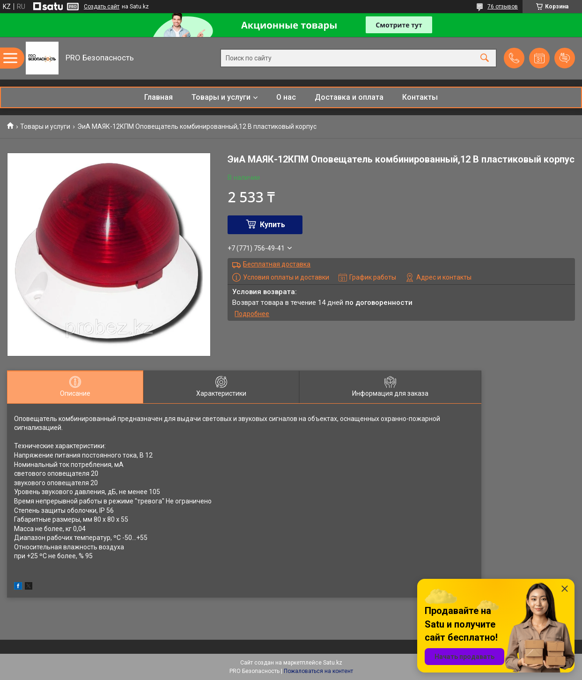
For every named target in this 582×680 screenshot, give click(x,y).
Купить (272, 224)
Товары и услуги (221, 97)
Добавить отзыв (564, 58)
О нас (286, 97)
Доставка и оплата (349, 97)
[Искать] (484, 58)
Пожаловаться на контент (318, 671)
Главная (158, 97)
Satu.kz (332, 662)
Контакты (420, 97)
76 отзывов (502, 6)
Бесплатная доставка (276, 264)
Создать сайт (101, 6)
